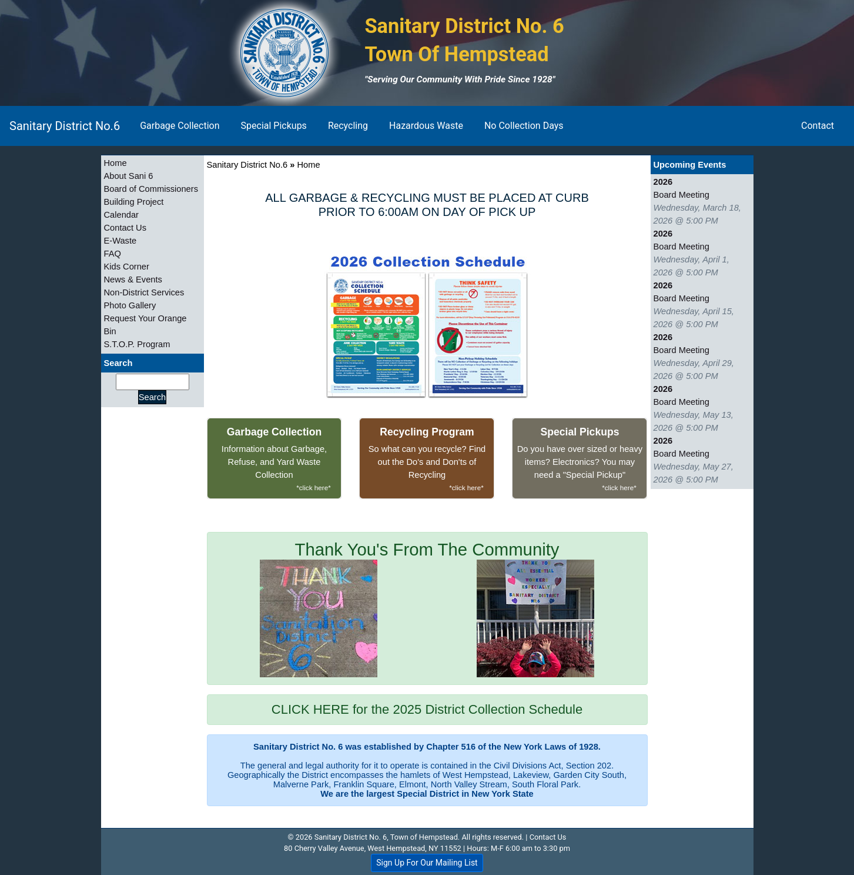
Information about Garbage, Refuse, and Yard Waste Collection (274, 459)
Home (115, 163)
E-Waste (120, 240)
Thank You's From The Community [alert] (427, 608)
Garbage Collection (179, 125)
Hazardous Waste (426, 125)
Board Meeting (681, 194)
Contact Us (125, 227)
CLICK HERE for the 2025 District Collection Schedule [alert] (427, 709)
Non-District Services (144, 292)
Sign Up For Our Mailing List (426, 862)
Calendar (121, 214)
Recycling (348, 125)
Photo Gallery (130, 305)
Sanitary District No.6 (64, 126)
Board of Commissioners (151, 189)
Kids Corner (126, 266)
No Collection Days (524, 125)
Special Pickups (274, 125)
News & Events (133, 279)
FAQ (112, 253)
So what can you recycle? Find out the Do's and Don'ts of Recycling (427, 459)
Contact (817, 125)
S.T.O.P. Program (137, 344)
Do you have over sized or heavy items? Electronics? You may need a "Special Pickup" (579, 459)
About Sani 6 (128, 176)
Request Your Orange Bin (145, 325)
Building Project (134, 202)
